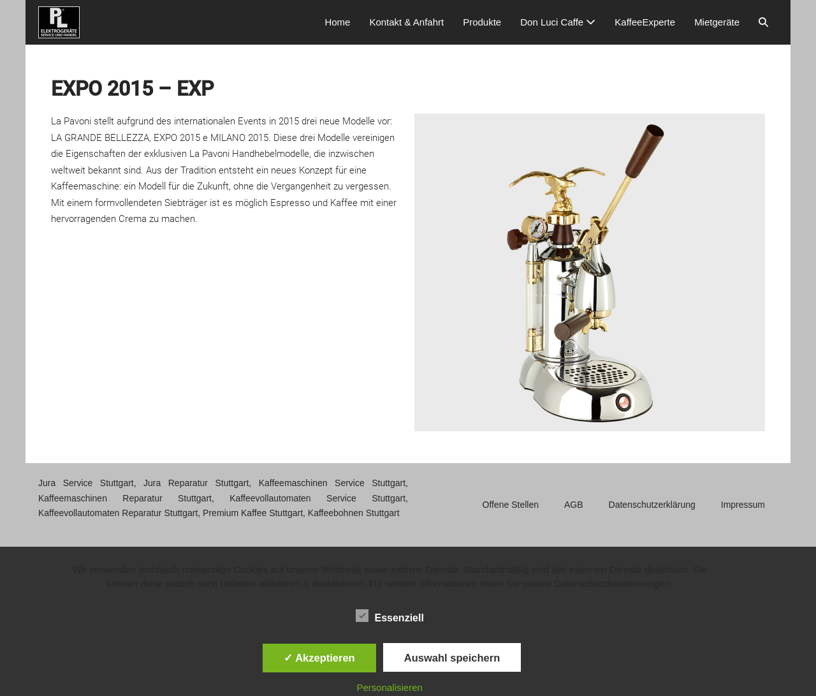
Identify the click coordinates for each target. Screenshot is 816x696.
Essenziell (390, 615)
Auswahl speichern (452, 657)
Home (337, 22)
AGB (573, 505)
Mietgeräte (717, 22)
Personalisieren (390, 687)
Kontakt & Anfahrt (406, 22)
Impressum (743, 505)
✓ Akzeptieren (319, 657)
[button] (763, 22)
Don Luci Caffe (557, 22)
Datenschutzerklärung (652, 505)
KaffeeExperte (645, 22)
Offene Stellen (511, 505)
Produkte (482, 22)
